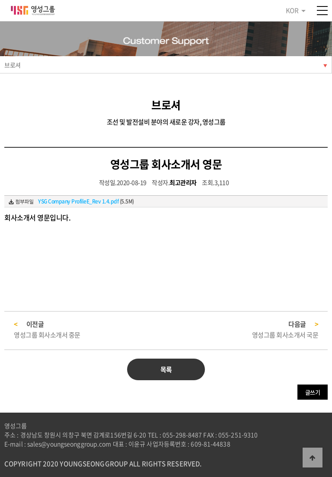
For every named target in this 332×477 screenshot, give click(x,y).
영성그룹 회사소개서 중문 (47, 335)
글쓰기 (312, 392)
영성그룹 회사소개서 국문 (285, 335)
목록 (166, 369)
